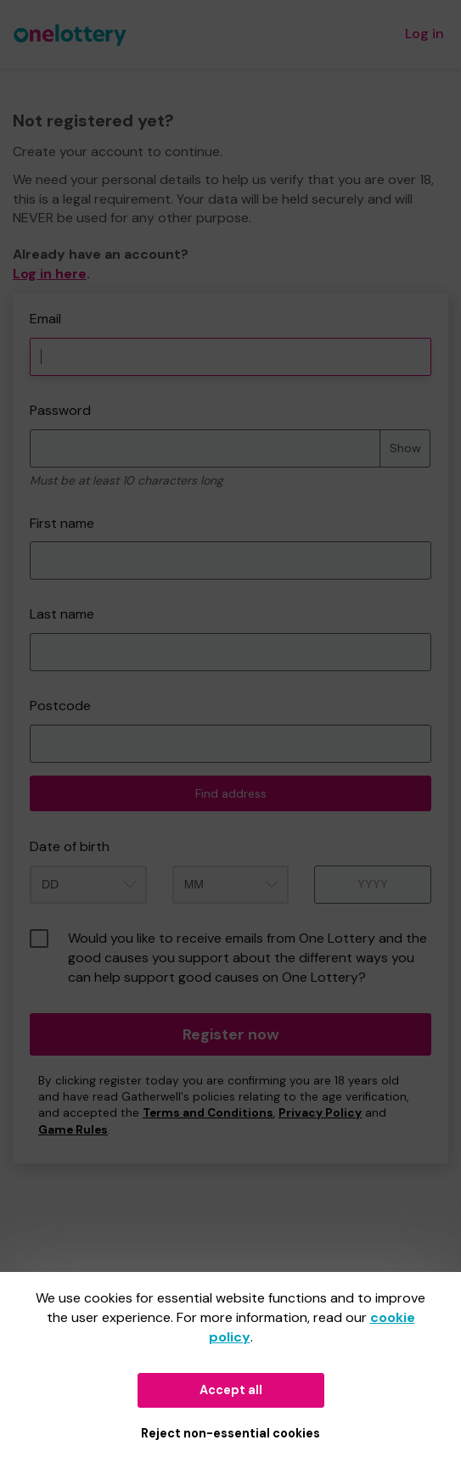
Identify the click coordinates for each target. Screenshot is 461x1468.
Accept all (231, 1390)
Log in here (50, 274)
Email (45, 319)
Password (60, 410)
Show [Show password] (405, 448)
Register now (231, 1034)
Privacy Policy (320, 1113)
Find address (231, 793)
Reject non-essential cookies (230, 1433)
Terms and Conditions (208, 1113)
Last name (62, 614)
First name (62, 523)
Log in (424, 33)
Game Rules (73, 1130)
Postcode (60, 705)
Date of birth (70, 846)
